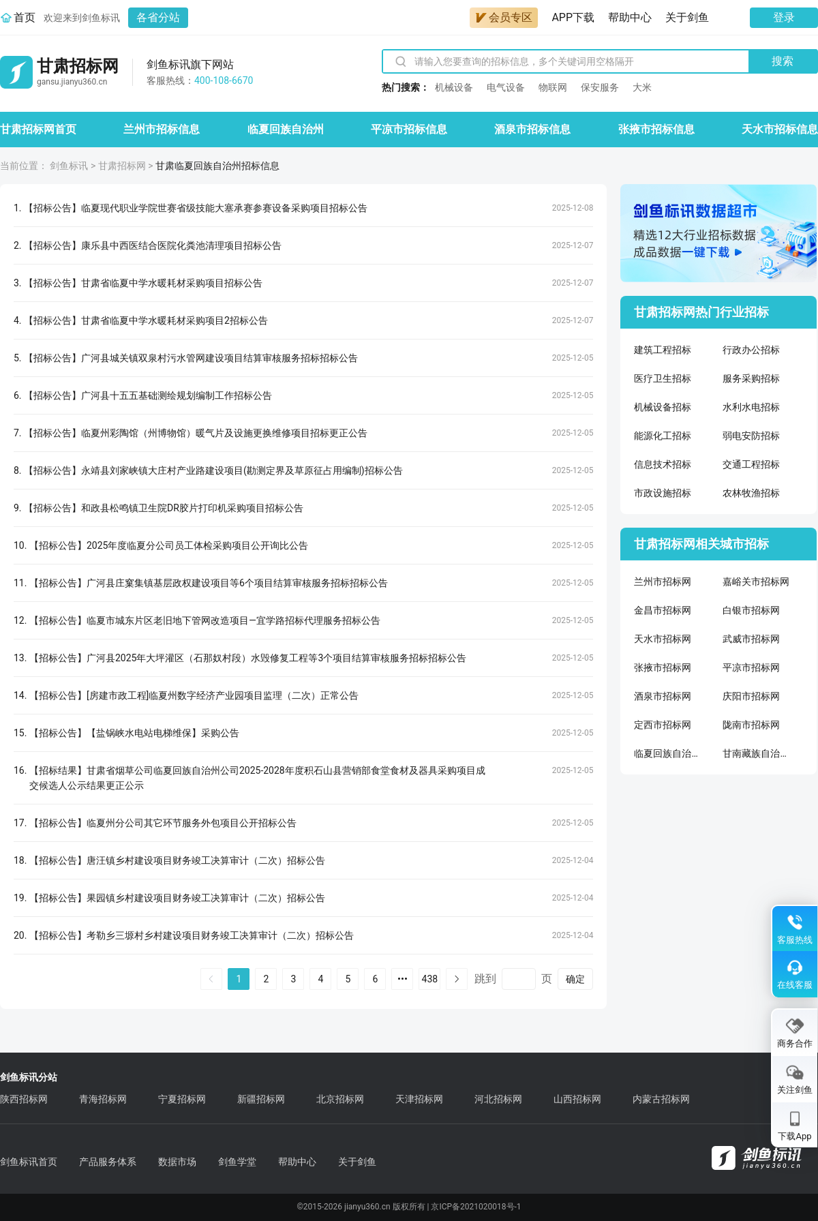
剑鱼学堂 (237, 1161)
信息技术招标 (662, 464)
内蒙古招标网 (661, 1099)
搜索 (782, 61)
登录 (784, 17)
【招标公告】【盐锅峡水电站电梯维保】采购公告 (134, 732)
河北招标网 (498, 1099)
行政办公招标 (751, 349)
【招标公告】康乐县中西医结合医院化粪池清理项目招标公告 (153, 245)
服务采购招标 (751, 378)
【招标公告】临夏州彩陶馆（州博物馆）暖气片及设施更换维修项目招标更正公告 (195, 432)
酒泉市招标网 (662, 696)
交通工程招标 (751, 464)
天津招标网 (419, 1099)
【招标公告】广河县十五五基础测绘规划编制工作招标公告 (148, 395)
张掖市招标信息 (656, 129)
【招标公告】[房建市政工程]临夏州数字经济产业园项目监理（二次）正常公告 (194, 695)
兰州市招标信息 (161, 129)
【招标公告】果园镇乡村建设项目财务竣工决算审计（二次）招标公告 (177, 897)
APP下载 (572, 17)
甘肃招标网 (122, 165)
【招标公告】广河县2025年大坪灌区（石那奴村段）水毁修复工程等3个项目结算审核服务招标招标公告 (247, 657)
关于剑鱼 (687, 17)
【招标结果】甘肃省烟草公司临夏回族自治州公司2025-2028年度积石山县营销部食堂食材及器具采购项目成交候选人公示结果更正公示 (257, 778)
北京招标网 (340, 1099)
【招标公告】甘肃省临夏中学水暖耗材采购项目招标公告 (143, 282)
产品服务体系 (107, 1161)
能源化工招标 (662, 435)
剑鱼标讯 (69, 165)
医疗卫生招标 (662, 378)
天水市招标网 (662, 638)
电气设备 (506, 87)
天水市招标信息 (780, 129)
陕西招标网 (24, 1099)
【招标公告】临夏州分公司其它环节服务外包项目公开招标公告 (163, 822)
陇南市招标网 (751, 724)
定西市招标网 (662, 724)
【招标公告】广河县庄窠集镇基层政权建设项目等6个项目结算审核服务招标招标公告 (208, 582)
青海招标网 (103, 1099)
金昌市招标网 (662, 610)
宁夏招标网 (182, 1099)
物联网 (553, 87)
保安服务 (600, 87)
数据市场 (177, 1161)
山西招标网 (577, 1099)
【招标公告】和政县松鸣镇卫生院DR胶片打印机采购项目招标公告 (163, 507)
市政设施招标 (662, 492)
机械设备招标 (662, 407)
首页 (24, 17)
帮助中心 (630, 17)
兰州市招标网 (662, 581)
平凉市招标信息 (409, 129)
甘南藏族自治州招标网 (757, 753)
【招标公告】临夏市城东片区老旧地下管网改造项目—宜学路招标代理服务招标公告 (204, 620)
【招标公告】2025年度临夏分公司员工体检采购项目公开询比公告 (168, 545)
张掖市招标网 (662, 667)
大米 (642, 87)
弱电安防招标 (751, 435)
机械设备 (454, 87)
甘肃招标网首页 (38, 129)
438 (430, 979)
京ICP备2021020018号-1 (476, 1206)
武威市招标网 (751, 638)
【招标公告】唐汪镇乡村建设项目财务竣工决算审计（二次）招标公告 (177, 860)
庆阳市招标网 (751, 696)
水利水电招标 (751, 407)
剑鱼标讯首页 (28, 1161)
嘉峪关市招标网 (756, 581)
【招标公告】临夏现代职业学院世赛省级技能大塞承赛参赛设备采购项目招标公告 (195, 207)
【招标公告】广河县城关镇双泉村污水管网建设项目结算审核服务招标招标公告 (191, 357)
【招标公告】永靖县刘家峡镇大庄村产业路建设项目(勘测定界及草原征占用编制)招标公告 (213, 470)
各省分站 (158, 17)
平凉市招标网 (751, 667)
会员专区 (503, 17)
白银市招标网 (751, 610)
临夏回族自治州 (285, 129)
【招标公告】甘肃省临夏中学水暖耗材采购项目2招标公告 (146, 320)
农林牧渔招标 (751, 492)
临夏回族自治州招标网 (668, 753)
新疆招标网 (261, 1099)
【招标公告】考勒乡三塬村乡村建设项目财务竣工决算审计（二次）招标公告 (191, 935)
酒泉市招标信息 (532, 129)
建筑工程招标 (662, 349)
